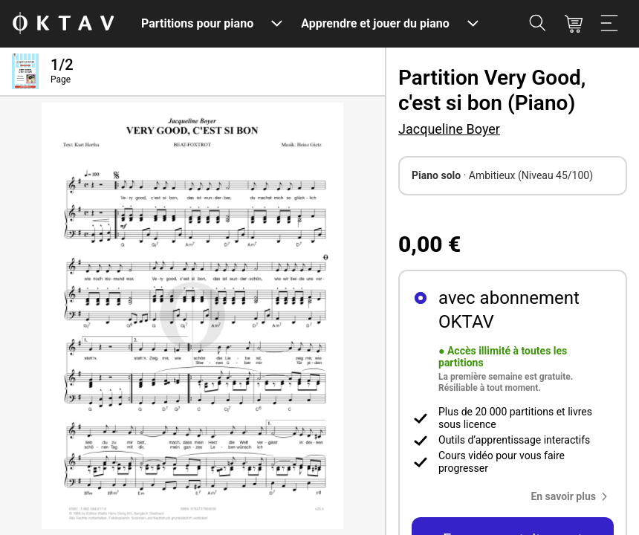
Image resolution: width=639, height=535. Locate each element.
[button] (572, 496)
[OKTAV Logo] (63, 24)
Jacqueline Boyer (449, 129)
